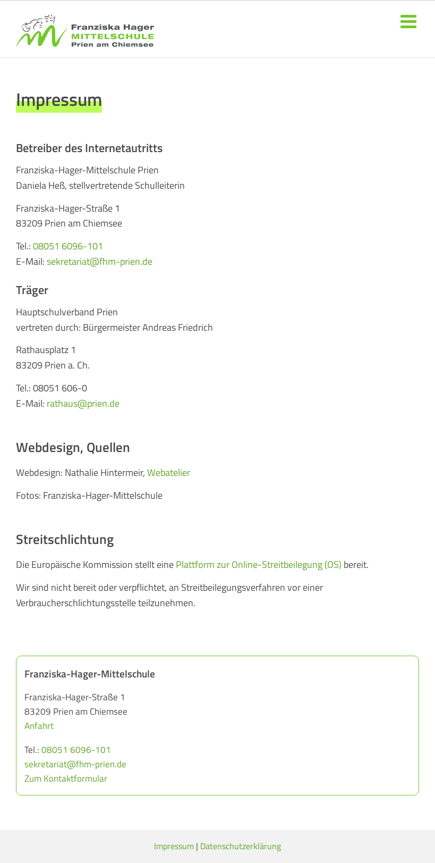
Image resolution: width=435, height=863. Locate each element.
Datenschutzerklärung (240, 846)
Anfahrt (39, 726)
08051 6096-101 (68, 246)
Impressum (174, 846)
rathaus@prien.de (83, 403)
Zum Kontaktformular (65, 778)
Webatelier (168, 472)
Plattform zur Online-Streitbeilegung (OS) (259, 564)
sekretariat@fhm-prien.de (98, 261)
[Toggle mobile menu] (409, 21)
